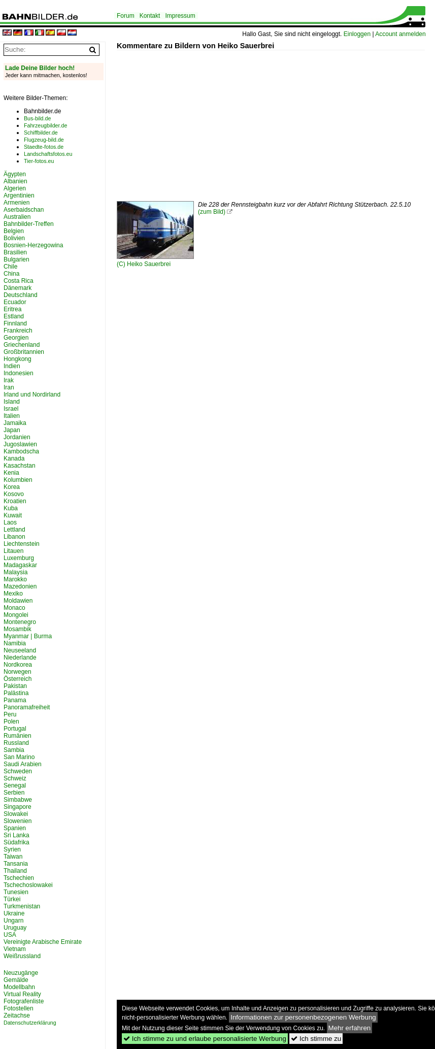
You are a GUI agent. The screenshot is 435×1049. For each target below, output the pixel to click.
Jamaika (15, 423)
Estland (14, 316)
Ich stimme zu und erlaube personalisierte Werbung (204, 1038)
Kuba (11, 508)
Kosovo (14, 494)
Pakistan (15, 686)
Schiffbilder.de (41, 132)
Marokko (15, 579)
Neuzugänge (21, 972)
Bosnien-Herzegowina (33, 245)
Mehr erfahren (349, 1028)
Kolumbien (18, 479)
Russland (16, 742)
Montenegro (20, 622)
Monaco (14, 607)
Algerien (15, 188)
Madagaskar (20, 565)
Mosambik (17, 629)
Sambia (14, 749)
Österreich (17, 678)
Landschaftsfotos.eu (48, 154)
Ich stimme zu (316, 1038)
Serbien (14, 792)
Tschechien (19, 877)
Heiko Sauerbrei (149, 264)
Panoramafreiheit (27, 707)
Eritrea (12, 309)
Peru (10, 714)
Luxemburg (19, 558)
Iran (9, 387)
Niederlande (20, 657)
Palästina (16, 693)
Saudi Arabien (23, 764)
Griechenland (22, 344)
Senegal (15, 785)
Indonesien (19, 373)
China (11, 273)
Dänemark (17, 287)
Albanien (15, 181)
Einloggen (357, 34)
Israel (11, 408)
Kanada (14, 458)
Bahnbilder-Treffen (29, 223)
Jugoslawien (20, 444)
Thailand (15, 870)
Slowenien (17, 821)
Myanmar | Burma (28, 636)
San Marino (19, 757)
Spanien (15, 828)
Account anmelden (400, 34)
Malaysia (15, 572)
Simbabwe (18, 799)
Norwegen (17, 671)
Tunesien (16, 892)
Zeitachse (17, 1015)
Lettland (14, 529)
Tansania (16, 863)
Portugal (15, 728)
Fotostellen (19, 1008)
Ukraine (14, 913)
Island (12, 401)
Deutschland (21, 295)
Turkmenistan (22, 906)
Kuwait (13, 515)
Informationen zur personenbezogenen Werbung (303, 1017)
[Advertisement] (276, 121)
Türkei (12, 899)
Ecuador (15, 302)
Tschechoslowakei (28, 885)
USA (10, 934)
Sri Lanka (16, 835)
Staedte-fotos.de (43, 147)
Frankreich (18, 330)
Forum (126, 15)
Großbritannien (24, 351)
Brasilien (15, 252)
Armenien (16, 202)
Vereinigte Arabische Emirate (43, 941)
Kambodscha (21, 451)
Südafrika (16, 842)
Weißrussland (22, 956)
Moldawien (18, 600)
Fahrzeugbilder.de (45, 125)
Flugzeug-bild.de (44, 140)
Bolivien (14, 238)
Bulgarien (16, 259)
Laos (10, 522)
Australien (17, 216)
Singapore (17, 806)
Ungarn (13, 920)
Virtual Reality (22, 994)
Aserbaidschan (24, 209)
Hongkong (17, 359)
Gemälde (16, 980)
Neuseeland (20, 650)
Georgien (16, 337)
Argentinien (19, 195)
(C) (122, 264)
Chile (10, 266)
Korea (12, 486)
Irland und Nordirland (32, 394)
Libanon (14, 536)
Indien (12, 366)
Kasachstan (20, 465)
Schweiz (15, 778)
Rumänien (17, 735)
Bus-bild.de (37, 118)
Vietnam (15, 949)
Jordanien (17, 437)
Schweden (18, 771)
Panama (15, 700)
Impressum (180, 15)
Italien (12, 415)
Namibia (15, 643)
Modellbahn (19, 987)
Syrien (12, 849)
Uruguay (15, 927)
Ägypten (15, 174)
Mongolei (16, 614)
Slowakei (16, 813)
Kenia (11, 472)
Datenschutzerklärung (30, 1023)
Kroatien (15, 501)
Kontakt (150, 15)
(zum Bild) (211, 211)
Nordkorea (18, 664)
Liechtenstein (22, 543)
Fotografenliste (24, 1001)
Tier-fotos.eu (39, 161)
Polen (11, 721)
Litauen (13, 550)
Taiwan (13, 856)
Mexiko (13, 593)
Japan (12, 430)
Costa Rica (19, 280)
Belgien (14, 231)
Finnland (15, 323)
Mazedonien (20, 586)
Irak (9, 380)
